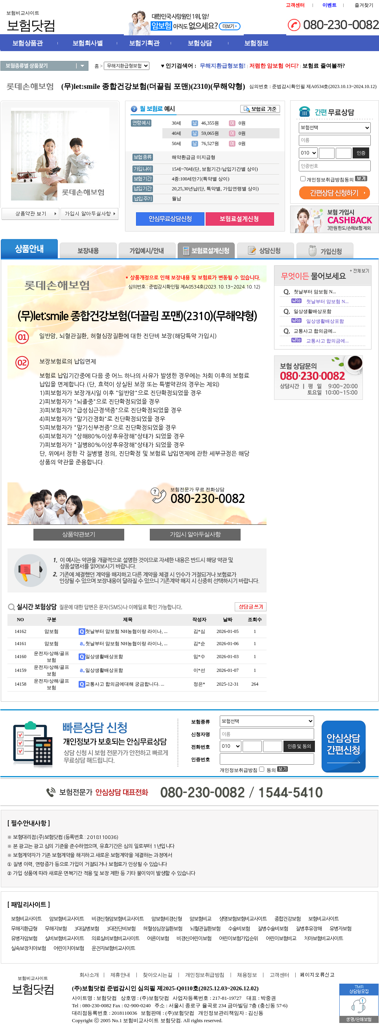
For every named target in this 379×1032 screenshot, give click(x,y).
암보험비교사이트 (66, 919)
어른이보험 (158, 938)
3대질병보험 (86, 928)
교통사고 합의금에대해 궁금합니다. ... (124, 684)
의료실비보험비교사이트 (115, 938)
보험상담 (200, 43)
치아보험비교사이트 (323, 938)
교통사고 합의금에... (315, 331)
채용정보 (247, 975)
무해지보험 (55, 928)
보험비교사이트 (26, 919)
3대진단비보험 (121, 928)
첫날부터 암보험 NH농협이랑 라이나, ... (126, 631)
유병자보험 (340, 928)
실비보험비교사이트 (64, 938)
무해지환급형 (24, 928)
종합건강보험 (287, 919)
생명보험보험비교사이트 (243, 919)
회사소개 (87, 975)
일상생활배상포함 (104, 656)
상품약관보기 (78, 534)
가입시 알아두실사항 (195, 534)
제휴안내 (120, 975)
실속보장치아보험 (28, 948)
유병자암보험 (24, 938)
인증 (361, 153)
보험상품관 (27, 43)
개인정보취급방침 (204, 975)
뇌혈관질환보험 (205, 928)
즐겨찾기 (364, 5)
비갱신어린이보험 (194, 938)
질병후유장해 (309, 928)
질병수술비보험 (273, 928)
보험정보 (256, 43)
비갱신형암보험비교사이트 (118, 919)
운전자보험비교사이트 (113, 948)
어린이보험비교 (281, 938)
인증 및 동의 (299, 746)
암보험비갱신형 (166, 919)
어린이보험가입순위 (238, 938)
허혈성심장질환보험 (162, 928)
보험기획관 (144, 43)
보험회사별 (87, 43)
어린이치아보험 (68, 948)
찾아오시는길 (157, 975)
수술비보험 (239, 928)
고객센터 (279, 975)
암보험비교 (200, 919)
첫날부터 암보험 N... (315, 291)
